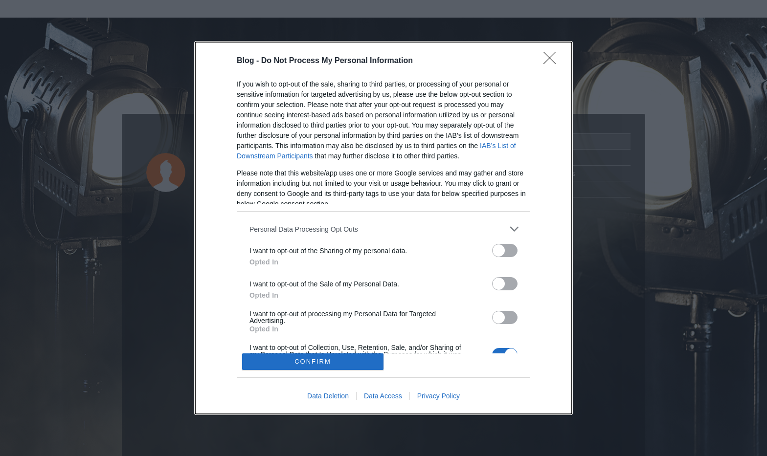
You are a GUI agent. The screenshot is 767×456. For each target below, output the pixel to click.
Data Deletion (328, 396)
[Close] (552, 61)
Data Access (383, 396)
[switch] (505, 250)
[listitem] (383, 229)
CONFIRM (312, 361)
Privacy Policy (438, 396)
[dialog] (383, 228)
